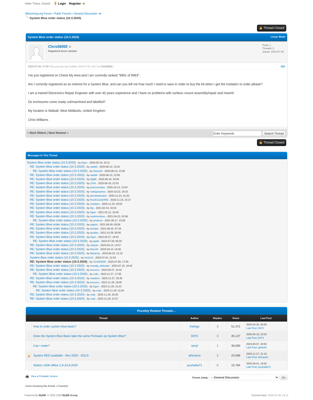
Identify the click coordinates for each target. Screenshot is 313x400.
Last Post (251, 328)
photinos (98, 220)
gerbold (262, 347)
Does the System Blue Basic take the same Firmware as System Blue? (79, 336)
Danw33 (97, 171)
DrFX (261, 328)
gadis (96, 241)
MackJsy (95, 253)
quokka (94, 232)
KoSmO (88, 257)
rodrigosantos (97, 191)
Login (62, 3)
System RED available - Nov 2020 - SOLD (60, 355)
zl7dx (93, 183)
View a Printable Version (44, 376)
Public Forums (62, 13)
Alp (92, 208)
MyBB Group (70, 395)
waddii (93, 166)
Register (75, 3)
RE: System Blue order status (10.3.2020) (57, 166)
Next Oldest (38, 132)
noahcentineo (97, 216)
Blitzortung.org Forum (38, 13)
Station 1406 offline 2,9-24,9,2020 (55, 365)
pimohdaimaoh (98, 195)
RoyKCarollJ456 (99, 199)
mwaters (95, 203)
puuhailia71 (194, 365)
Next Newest (57, 132)
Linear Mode (278, 36)
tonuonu (94, 269)
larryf (194, 345)
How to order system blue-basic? (54, 326)
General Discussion (85, 13)
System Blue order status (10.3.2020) (51, 162)
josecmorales (97, 187)
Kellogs (195, 326)
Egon (84, 162)
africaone (194, 355)
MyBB (42, 395)
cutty (95, 274)
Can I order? (41, 345)
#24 (283, 66)
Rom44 (94, 249)
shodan (94, 228)
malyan (94, 245)
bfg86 (93, 179)
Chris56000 (57, 47)
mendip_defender (100, 265)
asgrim (94, 224)
